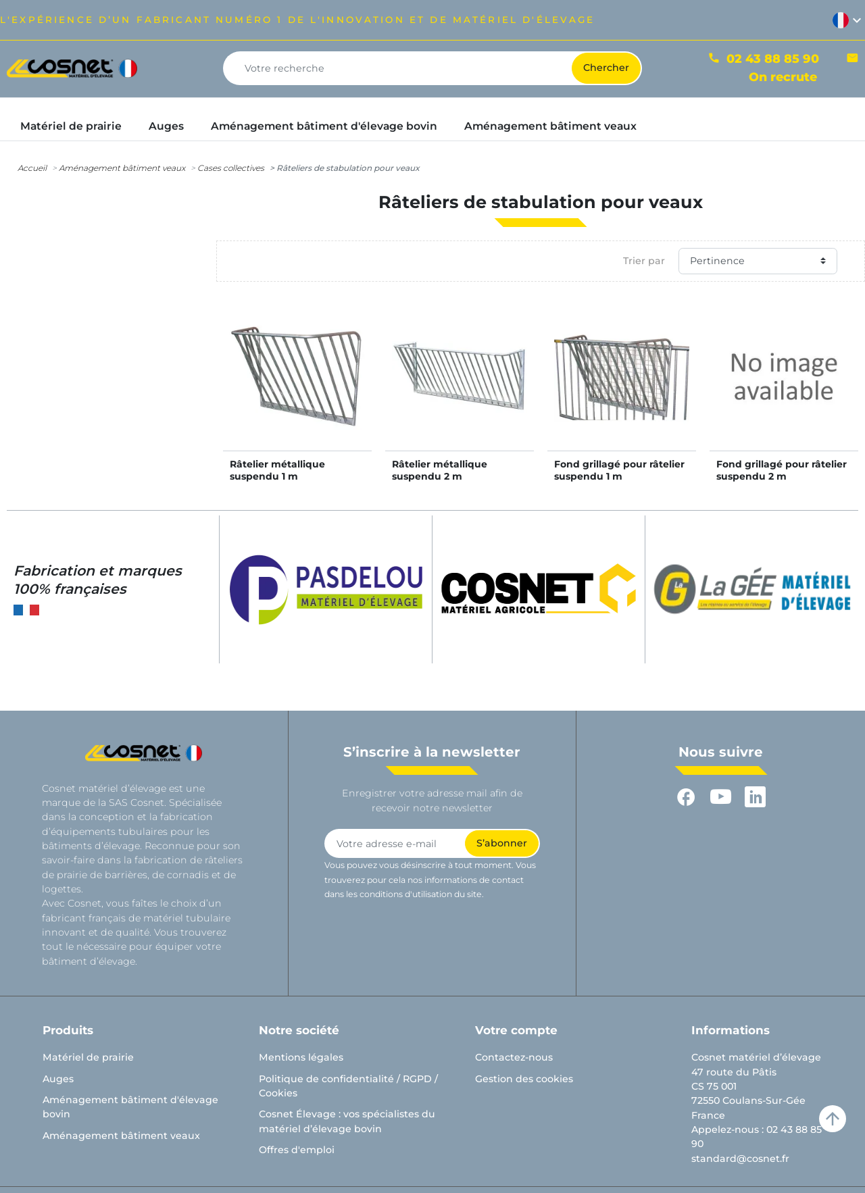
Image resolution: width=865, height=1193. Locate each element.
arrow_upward (832, 1119)
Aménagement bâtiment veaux (122, 168)
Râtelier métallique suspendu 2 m (439, 470)
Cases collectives (230, 168)
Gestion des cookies (524, 1079)
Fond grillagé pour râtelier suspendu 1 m (619, 470)
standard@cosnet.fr (740, 1158)
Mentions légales (301, 1057)
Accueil (32, 168)
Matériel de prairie (88, 1057)
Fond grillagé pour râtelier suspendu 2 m (781, 470)
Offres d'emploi (297, 1150)
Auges (58, 1079)
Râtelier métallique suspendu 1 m (277, 470)
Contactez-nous (514, 1057)
